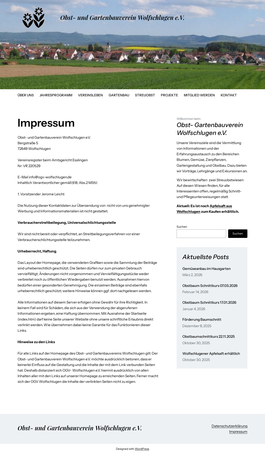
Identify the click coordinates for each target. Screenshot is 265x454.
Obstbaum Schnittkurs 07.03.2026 (209, 286)
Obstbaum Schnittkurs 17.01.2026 (209, 303)
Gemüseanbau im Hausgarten (206, 269)
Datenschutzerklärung (229, 426)
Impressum (238, 432)
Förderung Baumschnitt (201, 320)
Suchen (182, 227)
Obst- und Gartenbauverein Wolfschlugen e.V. (122, 17)
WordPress (142, 448)
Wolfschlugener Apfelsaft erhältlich (211, 354)
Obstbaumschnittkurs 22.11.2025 (208, 337)
